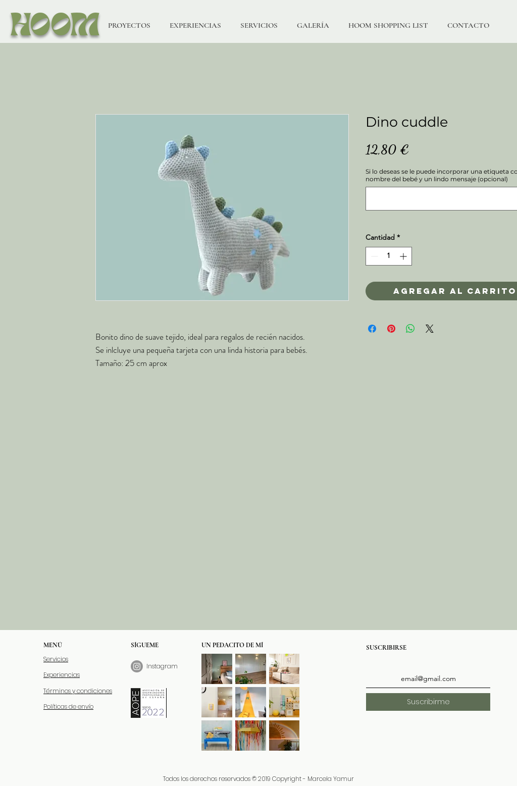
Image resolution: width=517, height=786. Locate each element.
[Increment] (404, 256)
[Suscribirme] (428, 702)
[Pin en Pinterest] (391, 329)
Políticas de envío (68, 706)
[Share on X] (430, 329)
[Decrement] (373, 256)
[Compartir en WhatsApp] (410, 329)
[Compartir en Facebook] (372, 329)
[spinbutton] (389, 256)
